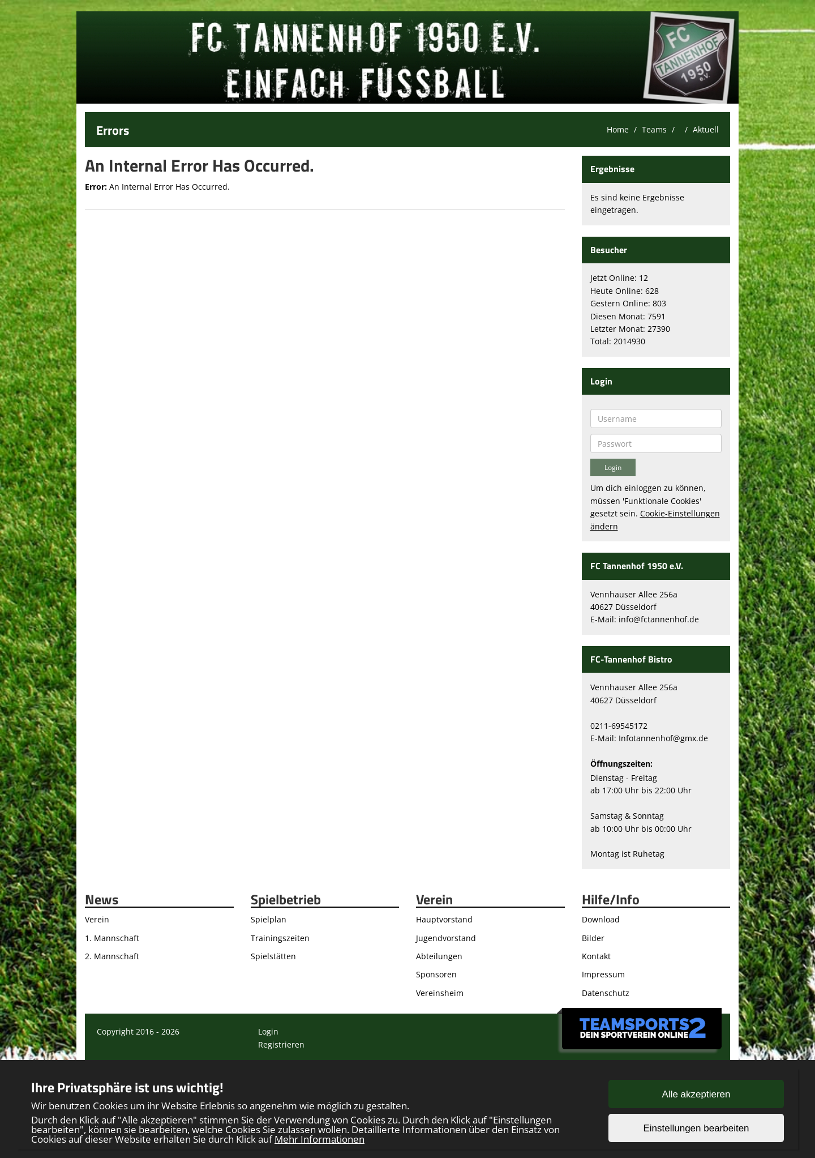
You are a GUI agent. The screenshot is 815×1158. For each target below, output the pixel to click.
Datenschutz (605, 993)
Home (618, 129)
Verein (97, 919)
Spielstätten (273, 956)
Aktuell (706, 129)
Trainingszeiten (280, 938)
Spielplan (268, 919)
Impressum (603, 974)
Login (268, 1031)
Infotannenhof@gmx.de (663, 738)
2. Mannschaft (112, 956)
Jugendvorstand (446, 938)
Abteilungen (439, 956)
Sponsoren (436, 974)
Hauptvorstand (444, 919)
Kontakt (596, 956)
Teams (654, 129)
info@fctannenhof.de (659, 619)
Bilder (593, 938)
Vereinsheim (440, 993)
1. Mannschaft (112, 938)
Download (601, 919)
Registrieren (281, 1044)
